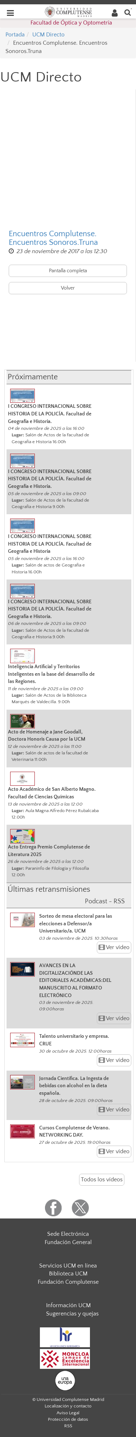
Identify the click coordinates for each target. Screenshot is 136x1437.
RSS (68, 1425)
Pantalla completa (68, 271)
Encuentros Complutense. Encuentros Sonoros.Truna (53, 238)
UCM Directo (48, 34)
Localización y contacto (68, 1406)
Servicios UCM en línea (68, 1265)
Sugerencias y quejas (72, 1313)
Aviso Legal (68, 1412)
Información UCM (68, 1305)
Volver (68, 288)
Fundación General (68, 1242)
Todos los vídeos (102, 1179)
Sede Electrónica (68, 1234)
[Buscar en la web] (127, 12)
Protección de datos (68, 1419)
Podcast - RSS (105, 901)
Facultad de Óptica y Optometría (71, 22)
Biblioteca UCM (68, 1273)
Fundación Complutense (68, 1282)
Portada (15, 34)
